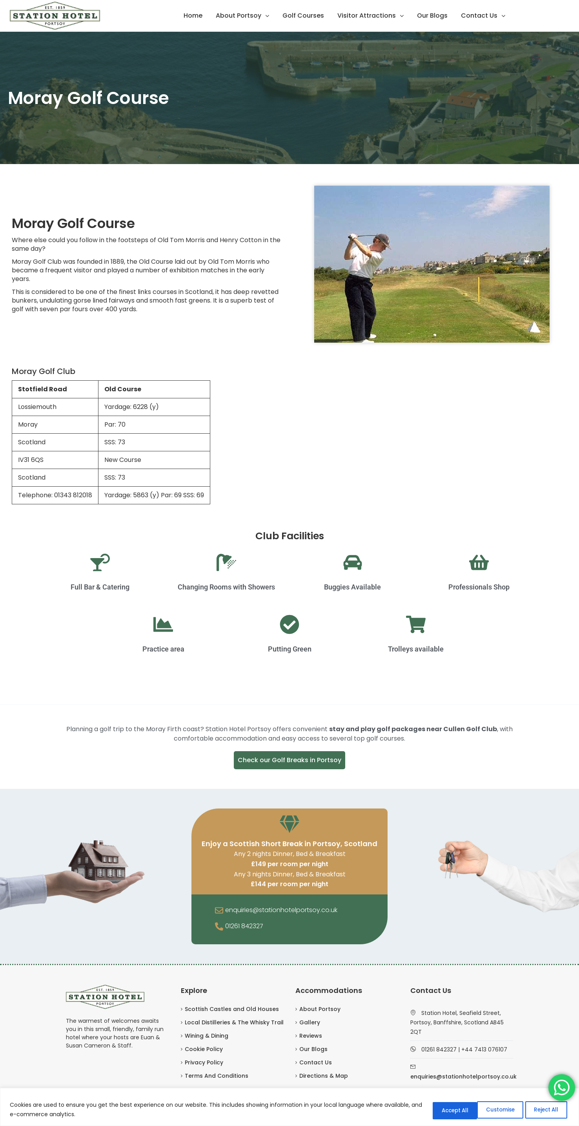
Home (193, 15)
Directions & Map (323, 1076)
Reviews (310, 1036)
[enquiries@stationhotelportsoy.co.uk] (219, 911)
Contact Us (479, 15)
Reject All (489, 1110)
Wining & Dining (206, 1036)
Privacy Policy (204, 1062)
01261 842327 (244, 926)
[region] (289, 1107)
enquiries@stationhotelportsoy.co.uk (281, 909)
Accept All (543, 1110)
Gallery (309, 1022)
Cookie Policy (204, 1049)
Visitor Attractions (366, 15)
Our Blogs (432, 15)
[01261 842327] (219, 927)
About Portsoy (238, 15)
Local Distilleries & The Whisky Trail (234, 1022)
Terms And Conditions (216, 1076)
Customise (435, 1110)
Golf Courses (303, 15)
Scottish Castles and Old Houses (232, 1009)
